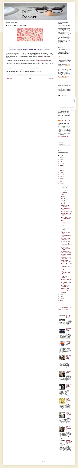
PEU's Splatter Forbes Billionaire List (65, 286)
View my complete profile (63, 136)
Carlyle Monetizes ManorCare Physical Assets (65, 248)
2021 (61, 167)
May (62, 200)
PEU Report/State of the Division (65, 121)
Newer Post (9, 78)
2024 (61, 161)
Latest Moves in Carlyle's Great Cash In (66, 239)
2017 (61, 174)
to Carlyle (42, 56)
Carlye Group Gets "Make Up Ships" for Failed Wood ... (66, 272)
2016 (61, 176)
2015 (61, 178)
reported (13, 44)
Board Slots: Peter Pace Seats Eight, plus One (66, 258)
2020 (61, 169)
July (62, 196)
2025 (61, 159)
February (63, 292)
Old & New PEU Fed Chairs (68, 316)
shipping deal (41, 54)
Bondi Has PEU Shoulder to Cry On (68, 428)
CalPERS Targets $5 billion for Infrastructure (66, 252)
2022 (61, 165)
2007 (61, 300)
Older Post (51, 78)
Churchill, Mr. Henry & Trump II (68, 329)
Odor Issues (63, 220)
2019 (61, 170)
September (63, 192)
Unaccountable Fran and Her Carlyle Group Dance (66, 228)
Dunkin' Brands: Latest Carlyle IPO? (65, 206)
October (63, 190)
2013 (61, 181)
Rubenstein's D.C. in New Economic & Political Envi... (66, 214)
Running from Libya (65, 288)
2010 (61, 294)
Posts (61, 142)
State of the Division (63, 306)
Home (30, 78)
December (63, 187)
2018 (61, 172)
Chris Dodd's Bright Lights (66, 211)
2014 (61, 180)
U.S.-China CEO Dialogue (66, 263)
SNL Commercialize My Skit (65, 307)
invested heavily (42, 60)
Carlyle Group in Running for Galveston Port (66, 266)
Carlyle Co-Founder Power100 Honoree (68, 386)
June (62, 198)
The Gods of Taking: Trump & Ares (69, 372)
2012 (61, 183)
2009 (61, 296)
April (62, 201)
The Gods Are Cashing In (66, 222)
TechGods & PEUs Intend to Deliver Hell (68, 343)
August (62, 194)
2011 (61, 185)
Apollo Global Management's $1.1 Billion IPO (65, 232)
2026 (61, 157)
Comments (62, 144)
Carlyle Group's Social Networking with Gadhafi (65, 276)
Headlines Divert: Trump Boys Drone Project (69, 442)
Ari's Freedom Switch (63, 309)
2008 (61, 298)
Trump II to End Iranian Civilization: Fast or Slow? (68, 401)
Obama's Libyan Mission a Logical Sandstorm (66, 218)
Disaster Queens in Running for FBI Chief (66, 261)
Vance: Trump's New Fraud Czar (68, 413)
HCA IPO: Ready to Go (65, 290)
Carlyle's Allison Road (65, 241)
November (63, 189)
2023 (61, 163)
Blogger (44, 461)
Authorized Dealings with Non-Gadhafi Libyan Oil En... (66, 244)
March (62, 203)
